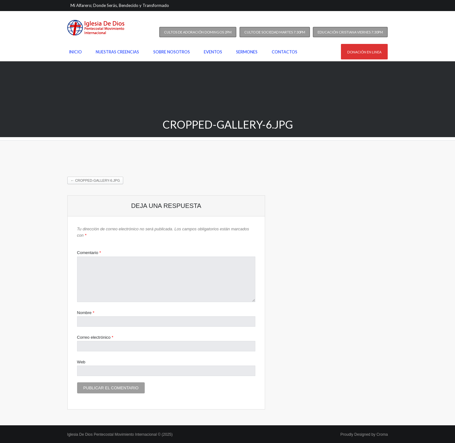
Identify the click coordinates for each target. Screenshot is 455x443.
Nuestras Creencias (117, 51)
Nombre (85, 312)
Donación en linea (364, 52)
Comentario (89, 252)
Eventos (213, 51)
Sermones (247, 51)
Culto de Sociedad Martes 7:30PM (274, 32)
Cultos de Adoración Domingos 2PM (198, 32)
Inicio (75, 51)
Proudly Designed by (364, 434)
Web (81, 362)
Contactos (284, 51)
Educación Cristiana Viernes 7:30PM (350, 32)
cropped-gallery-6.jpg (95, 180)
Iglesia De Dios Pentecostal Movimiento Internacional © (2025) (120, 434)
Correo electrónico (95, 337)
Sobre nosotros (171, 51)
